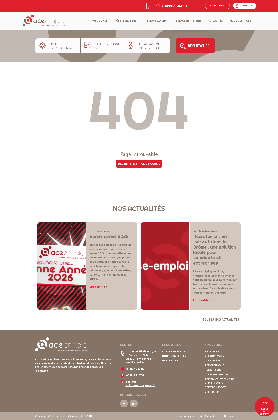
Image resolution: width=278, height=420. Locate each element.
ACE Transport (215, 387)
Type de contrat (107, 44)
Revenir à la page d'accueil (139, 163)
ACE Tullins (213, 392)
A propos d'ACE (97, 20)
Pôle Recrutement (127, 20)
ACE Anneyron (214, 356)
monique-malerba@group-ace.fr (140, 383)
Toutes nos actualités (220, 319)
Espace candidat (158, 20)
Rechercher (195, 46)
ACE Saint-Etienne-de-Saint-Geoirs (220, 380)
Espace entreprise (188, 20)
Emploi (54, 44)
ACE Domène (213, 360)
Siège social (213, 351)
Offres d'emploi (217, 5)
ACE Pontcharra (216, 374)
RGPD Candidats (207, 416)
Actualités (215, 20)
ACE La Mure (213, 369)
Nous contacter (241, 20)
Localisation (149, 44)
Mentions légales (185, 416)
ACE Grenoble (214, 365)
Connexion (243, 6)
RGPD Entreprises (228, 416)
